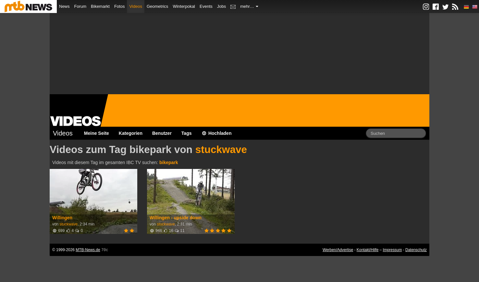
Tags (186, 133)
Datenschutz (416, 250)
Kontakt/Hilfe (367, 250)
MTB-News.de (88, 250)
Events (206, 6)
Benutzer (162, 133)
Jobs (221, 6)
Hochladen (217, 133)
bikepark (168, 162)
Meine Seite (96, 133)
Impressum (392, 250)
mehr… (249, 6)
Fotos (119, 6)
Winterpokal (184, 6)
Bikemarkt (100, 6)
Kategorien (130, 133)
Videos (135, 6)
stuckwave (221, 149)
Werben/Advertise (338, 250)
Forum (80, 6)
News (64, 6)
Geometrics (157, 6)
